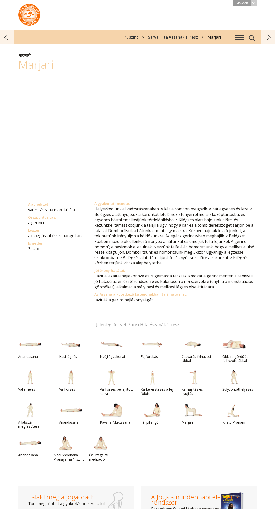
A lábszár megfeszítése (30, 416)
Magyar (246, 3)
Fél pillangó (152, 414)
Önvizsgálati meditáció (101, 449)
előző (7, 37)
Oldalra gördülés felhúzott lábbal (235, 350)
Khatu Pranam (234, 414)
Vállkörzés (71, 381)
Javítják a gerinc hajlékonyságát (123, 300)
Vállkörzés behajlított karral (116, 383)
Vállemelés (30, 381)
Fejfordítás (152, 348)
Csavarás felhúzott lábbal (196, 350)
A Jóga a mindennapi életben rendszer (29, 13)
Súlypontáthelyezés (237, 381)
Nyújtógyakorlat (112, 348)
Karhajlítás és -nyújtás (193, 383)
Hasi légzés (71, 348)
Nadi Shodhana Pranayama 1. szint (69, 449)
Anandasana (30, 348)
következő (268, 37)
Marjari (193, 414)
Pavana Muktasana (115, 414)
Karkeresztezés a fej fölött (157, 383)
